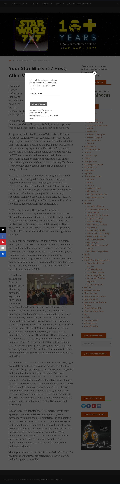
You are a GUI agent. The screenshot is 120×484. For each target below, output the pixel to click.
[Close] (95, 73)
